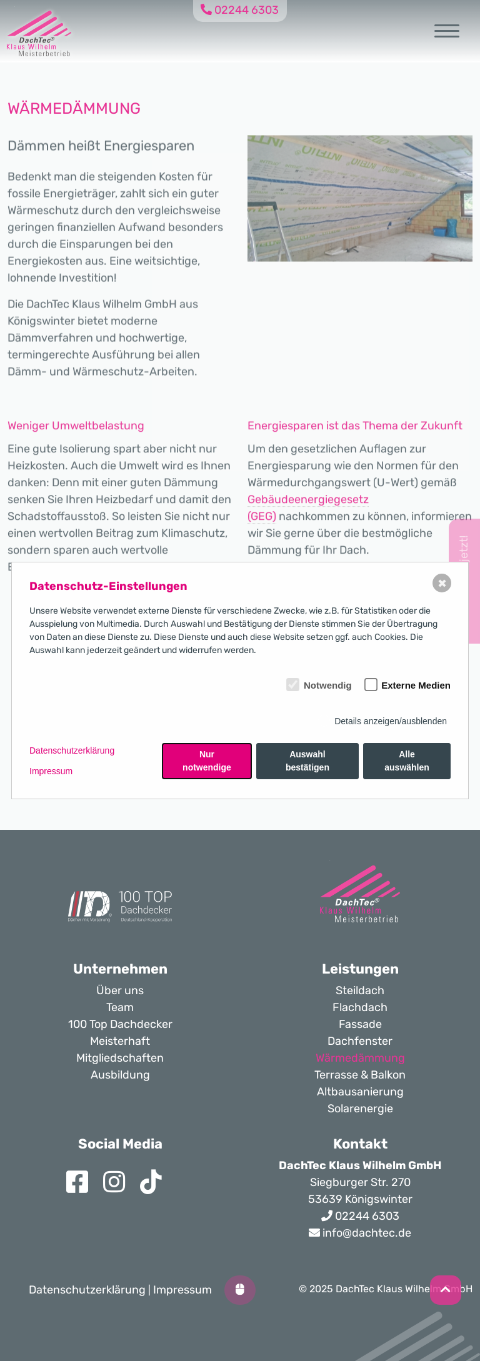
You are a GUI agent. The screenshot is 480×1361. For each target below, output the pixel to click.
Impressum (50, 771)
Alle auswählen (406, 760)
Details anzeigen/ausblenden (390, 721)
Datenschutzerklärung (71, 750)
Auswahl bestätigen (307, 760)
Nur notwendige (206, 760)
